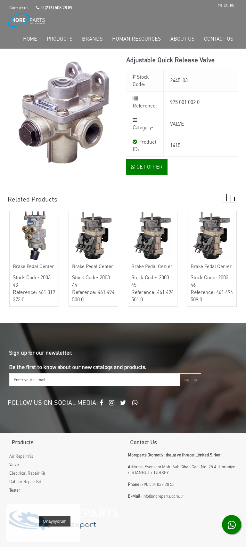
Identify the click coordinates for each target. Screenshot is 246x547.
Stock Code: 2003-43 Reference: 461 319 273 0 (34, 283)
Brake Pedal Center (33, 266)
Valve (14, 464)
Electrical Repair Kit (27, 473)
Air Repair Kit (21, 456)
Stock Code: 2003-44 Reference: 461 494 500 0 (93, 283)
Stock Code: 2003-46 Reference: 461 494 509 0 (212, 283)
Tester (14, 490)
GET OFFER (147, 166)
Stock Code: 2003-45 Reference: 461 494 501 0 (152, 283)
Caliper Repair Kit (25, 481)
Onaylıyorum (55, 521)
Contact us (18, 7)
